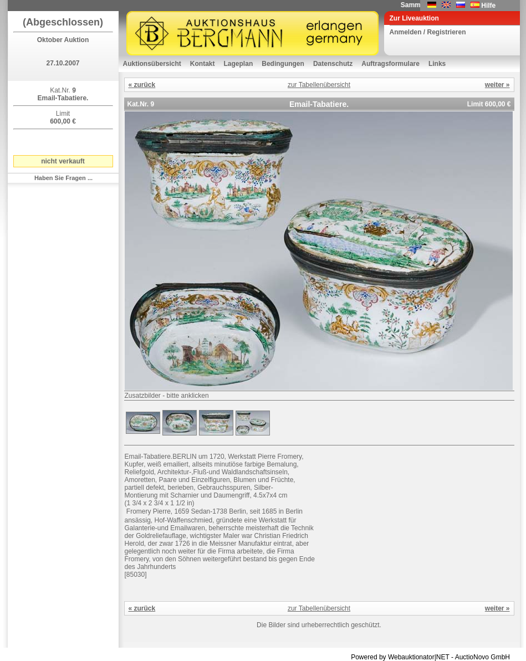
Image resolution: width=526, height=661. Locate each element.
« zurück (142, 85)
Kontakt (202, 64)
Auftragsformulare (390, 64)
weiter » (497, 85)
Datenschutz (333, 64)
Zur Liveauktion (414, 18)
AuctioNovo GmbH (482, 657)
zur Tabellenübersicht (319, 85)
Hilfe (488, 5)
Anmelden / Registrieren (428, 32)
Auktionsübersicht (152, 64)
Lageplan (238, 64)
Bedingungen (283, 64)
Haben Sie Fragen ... (63, 178)
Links (437, 64)
